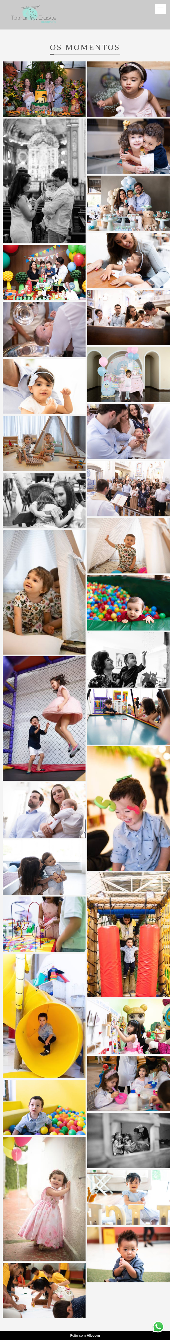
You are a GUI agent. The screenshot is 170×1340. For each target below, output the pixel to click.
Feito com (85, 1335)
